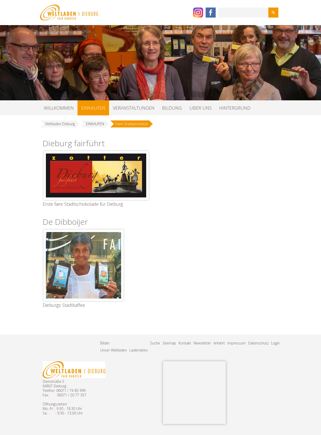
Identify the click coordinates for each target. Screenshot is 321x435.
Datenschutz (258, 343)
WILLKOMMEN (59, 108)
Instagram (198, 13)
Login (275, 343)
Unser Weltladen (113, 350)
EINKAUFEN (93, 108)
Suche (155, 343)
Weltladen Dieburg (60, 123)
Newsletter (202, 343)
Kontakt (185, 343)
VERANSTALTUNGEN (133, 108)
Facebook (211, 13)
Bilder (105, 343)
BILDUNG (172, 108)
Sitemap (169, 343)
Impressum (236, 343)
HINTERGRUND (235, 108)
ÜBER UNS (200, 108)
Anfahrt (219, 343)
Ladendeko (138, 350)
